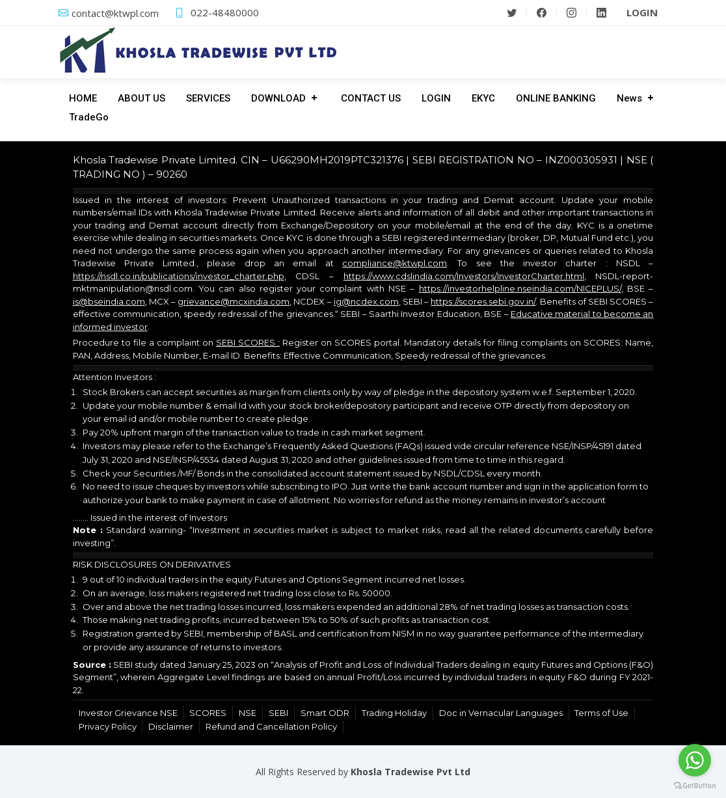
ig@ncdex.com (366, 301)
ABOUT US (141, 98)
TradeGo (89, 117)
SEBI (278, 713)
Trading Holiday (394, 713)
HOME (83, 98)
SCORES (207, 713)
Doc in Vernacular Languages (501, 713)
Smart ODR (325, 713)
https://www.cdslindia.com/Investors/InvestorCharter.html (463, 276)
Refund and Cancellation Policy (271, 726)
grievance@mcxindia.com (233, 301)
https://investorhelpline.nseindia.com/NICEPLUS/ (520, 288)
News (629, 98)
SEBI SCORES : (248, 342)
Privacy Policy (108, 726)
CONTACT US (371, 98)
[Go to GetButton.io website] (695, 785)
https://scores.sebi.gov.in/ (483, 301)
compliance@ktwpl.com (394, 263)
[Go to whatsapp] (695, 760)
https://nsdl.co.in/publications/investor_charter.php (178, 276)
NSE (247, 713)
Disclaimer (170, 726)
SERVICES (208, 98)
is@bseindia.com (109, 301)
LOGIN (436, 98)
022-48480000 (225, 12)
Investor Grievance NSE (128, 713)
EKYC (483, 98)
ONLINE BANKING (556, 98)
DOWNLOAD (278, 98)
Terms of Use (601, 713)
